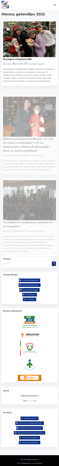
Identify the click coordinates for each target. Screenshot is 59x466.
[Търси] (54, 264)
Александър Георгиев (34, 64)
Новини (8, 64)
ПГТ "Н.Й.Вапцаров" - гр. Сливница (29, 463)
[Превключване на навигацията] (54, 4)
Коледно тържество (17, 59)
